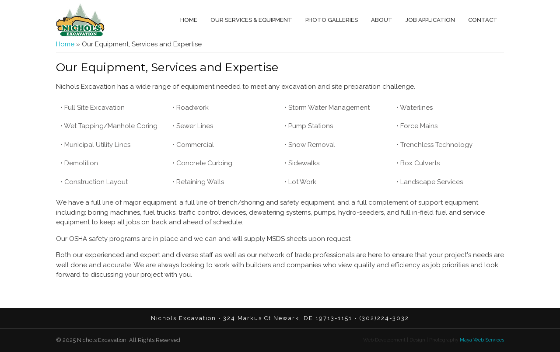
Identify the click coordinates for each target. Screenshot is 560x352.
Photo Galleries (331, 20)
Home (188, 20)
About (381, 20)
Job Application (430, 20)
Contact (482, 20)
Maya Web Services (481, 340)
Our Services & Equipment (251, 20)
